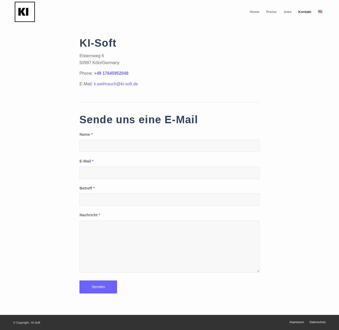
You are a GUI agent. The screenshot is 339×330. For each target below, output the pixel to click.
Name (86, 134)
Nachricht (89, 215)
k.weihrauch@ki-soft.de (116, 84)
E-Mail (86, 161)
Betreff (87, 188)
